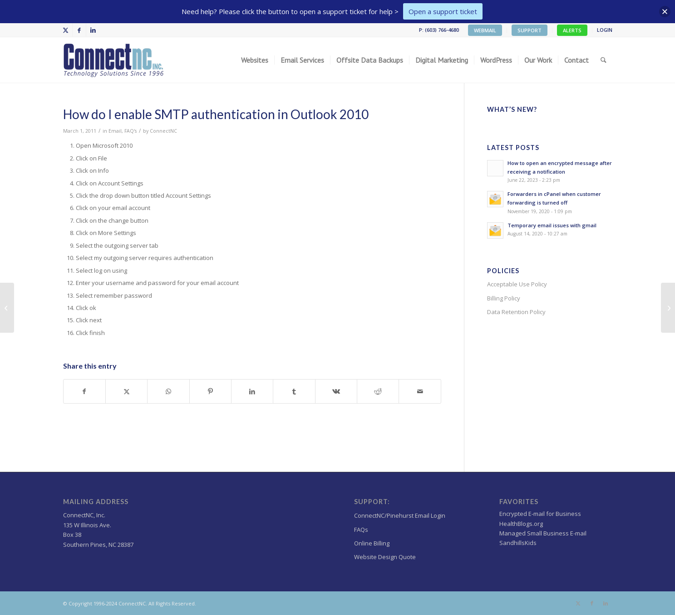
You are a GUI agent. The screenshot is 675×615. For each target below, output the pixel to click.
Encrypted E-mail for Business (540, 514)
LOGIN (604, 29)
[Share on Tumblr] (294, 391)
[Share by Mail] (419, 391)
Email (115, 131)
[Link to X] (65, 30)
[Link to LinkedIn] (93, 30)
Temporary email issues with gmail (551, 225)
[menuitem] (485, 30)
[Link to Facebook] (79, 30)
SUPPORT (529, 30)
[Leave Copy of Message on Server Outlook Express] (668, 308)
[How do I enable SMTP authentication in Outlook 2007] (7, 308)
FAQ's (130, 131)
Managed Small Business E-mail (542, 533)
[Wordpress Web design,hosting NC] (114, 60)
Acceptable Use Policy (517, 284)
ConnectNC (163, 131)
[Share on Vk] (336, 391)
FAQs (361, 529)
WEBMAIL (485, 30)
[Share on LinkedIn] (252, 391)
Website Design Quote (385, 557)
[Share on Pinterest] (210, 391)
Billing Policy (503, 298)
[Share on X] (126, 391)
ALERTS (572, 30)
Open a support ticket (443, 11)
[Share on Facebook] (84, 391)
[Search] (603, 60)
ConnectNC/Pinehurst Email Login (399, 515)
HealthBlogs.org (521, 524)
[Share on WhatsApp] (168, 391)
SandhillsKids (518, 543)
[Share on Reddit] (378, 391)
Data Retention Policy (516, 312)
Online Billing (371, 543)
